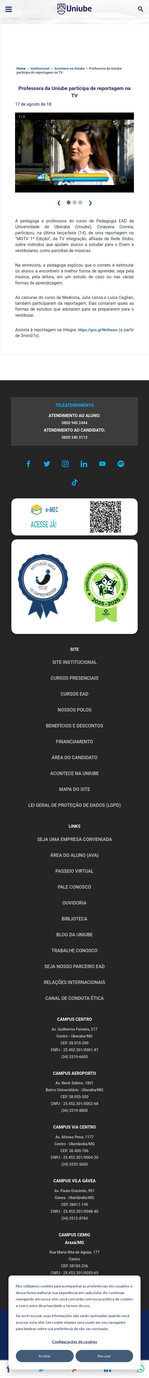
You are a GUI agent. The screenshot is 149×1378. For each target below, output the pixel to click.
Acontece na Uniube (69, 68)
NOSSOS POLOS (74, 710)
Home (20, 68)
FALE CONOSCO (74, 887)
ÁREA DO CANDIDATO (74, 757)
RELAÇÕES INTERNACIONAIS (74, 982)
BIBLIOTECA (74, 918)
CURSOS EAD (75, 694)
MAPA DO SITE (74, 789)
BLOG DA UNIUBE (74, 934)
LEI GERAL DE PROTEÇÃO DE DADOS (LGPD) (74, 805)
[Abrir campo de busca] (140, 9)
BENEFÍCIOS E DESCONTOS (74, 725)
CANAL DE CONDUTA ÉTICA (74, 998)
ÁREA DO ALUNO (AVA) (74, 855)
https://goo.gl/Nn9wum (98, 330)
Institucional (40, 68)
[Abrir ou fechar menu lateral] (8, 9)
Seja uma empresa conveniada (74, 839)
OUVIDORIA (74, 903)
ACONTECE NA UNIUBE (74, 773)
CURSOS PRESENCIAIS (74, 678)
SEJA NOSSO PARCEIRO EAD (74, 966)
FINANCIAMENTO (74, 741)
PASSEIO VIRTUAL (74, 871)
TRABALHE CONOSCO (74, 950)
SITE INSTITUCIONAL (74, 662)
